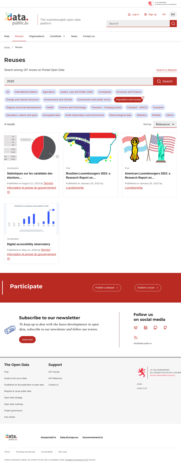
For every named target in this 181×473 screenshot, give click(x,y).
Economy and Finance (129, 91)
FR (164, 14)
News (74, 36)
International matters (26, 91)
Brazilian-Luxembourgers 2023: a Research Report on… (88, 175)
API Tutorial (53, 372)
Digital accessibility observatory (28, 244)
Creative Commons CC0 (76, 460)
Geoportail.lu (48, 437)
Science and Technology (72, 107)
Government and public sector (94, 99)
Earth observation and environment (85, 115)
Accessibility (47, 452)
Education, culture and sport (21, 115)
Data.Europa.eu (69, 437)
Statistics (142, 115)
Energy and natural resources (22, 99)
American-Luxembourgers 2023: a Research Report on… (147, 175)
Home (7, 47)
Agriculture (49, 91)
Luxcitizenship (75, 187)
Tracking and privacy (26, 452)
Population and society (128, 99)
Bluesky (136, 327)
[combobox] (138, 23)
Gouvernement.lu (92, 437)
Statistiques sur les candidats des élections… (30, 175)
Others (170, 115)
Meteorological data (120, 115)
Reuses (19, 36)
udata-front (142, 388)
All (7, 91)
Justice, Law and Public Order (76, 91)
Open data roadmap (13, 404)
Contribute (55, 36)
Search (173, 23)
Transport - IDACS (137, 107)
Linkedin (146, 327)
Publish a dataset (104, 287)
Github (166, 327)
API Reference (55, 378)
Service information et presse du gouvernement (31, 188)
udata (139, 384)
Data (6, 36)
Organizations (36, 36)
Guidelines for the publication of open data (24, 385)
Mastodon (156, 327)
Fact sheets (9, 417)
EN (173, 14)
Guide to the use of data (15, 378)
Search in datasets (166, 69)
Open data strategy (13, 397)
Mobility (156, 115)
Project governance (13, 410)
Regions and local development (23, 107)
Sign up (152, 14)
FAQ (6, 372)
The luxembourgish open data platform (60, 21)
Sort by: (147, 124)
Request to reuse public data (17, 391)
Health (50, 107)
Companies (105, 91)
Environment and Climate (58, 99)
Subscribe (27, 339)
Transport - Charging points (106, 107)
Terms (7, 452)
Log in (135, 14)
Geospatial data (51, 115)
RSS (136, 337)
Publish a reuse (145, 287)
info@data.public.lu (143, 343)
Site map (62, 452)
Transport (158, 107)
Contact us (89, 36)
